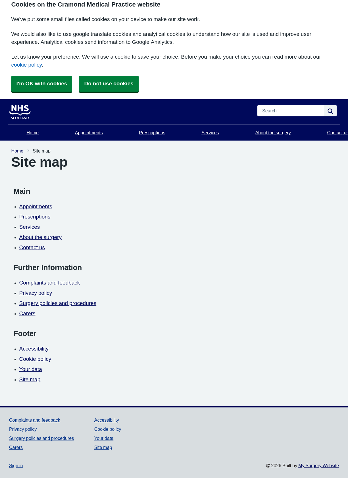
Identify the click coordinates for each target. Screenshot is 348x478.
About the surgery (273, 132)
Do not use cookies (108, 83)
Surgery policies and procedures (58, 303)
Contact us (32, 247)
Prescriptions (152, 132)
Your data (30, 369)
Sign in (16, 465)
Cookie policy (35, 359)
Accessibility (34, 348)
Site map (30, 379)
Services (210, 132)
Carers (27, 313)
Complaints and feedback (49, 282)
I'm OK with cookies (41, 83)
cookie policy (26, 64)
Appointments (89, 132)
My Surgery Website (318, 465)
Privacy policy (35, 293)
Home (33, 132)
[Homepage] (23, 110)
